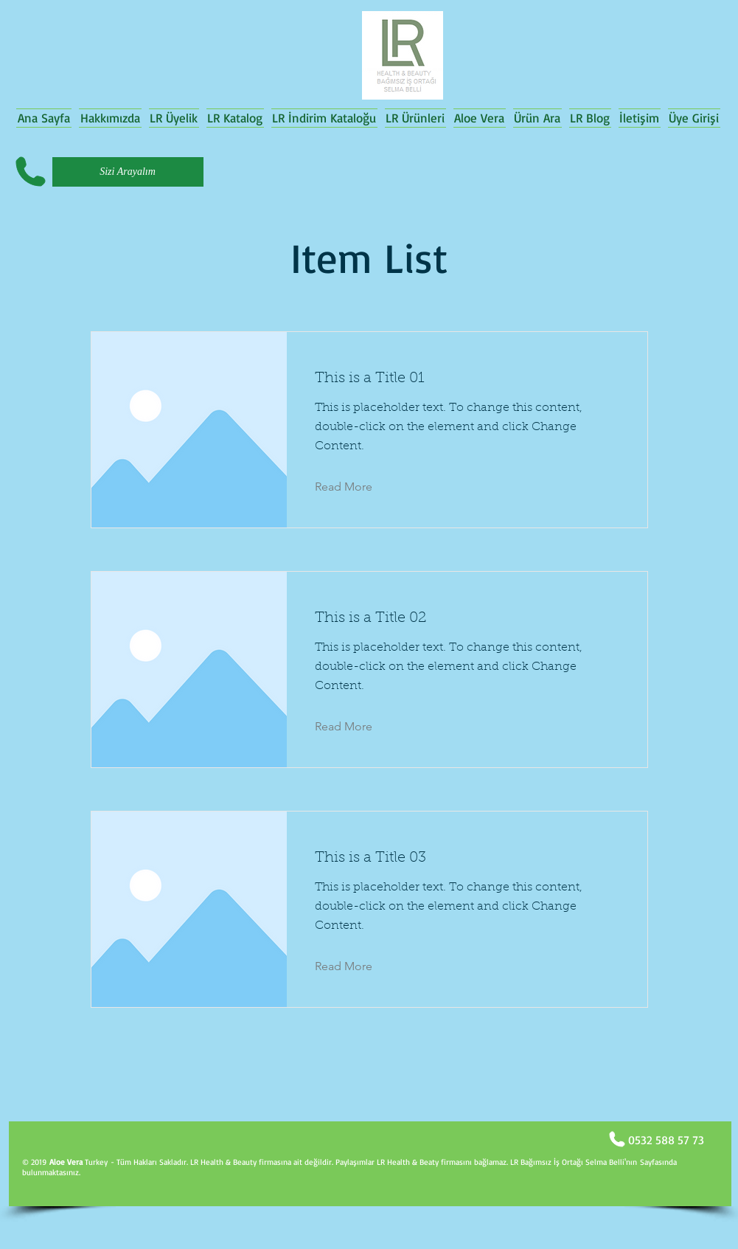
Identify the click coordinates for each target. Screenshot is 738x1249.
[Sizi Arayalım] (127, 172)
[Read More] (355, 487)
